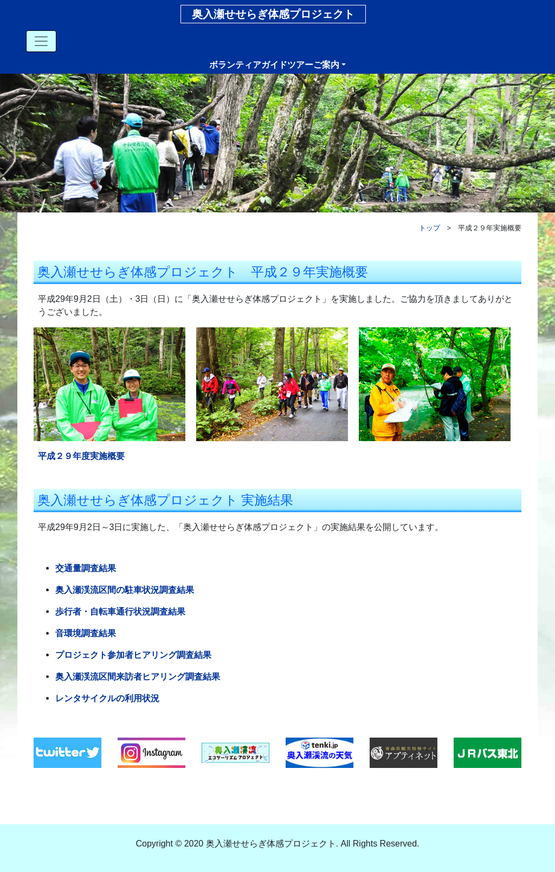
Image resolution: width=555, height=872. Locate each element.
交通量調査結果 (85, 568)
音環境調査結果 (85, 633)
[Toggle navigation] (41, 41)
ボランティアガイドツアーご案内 (274, 65)
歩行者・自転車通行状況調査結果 (120, 611)
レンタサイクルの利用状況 (107, 698)
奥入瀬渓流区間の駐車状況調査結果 (124, 590)
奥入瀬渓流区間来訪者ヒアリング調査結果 (137, 676)
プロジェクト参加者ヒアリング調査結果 (133, 655)
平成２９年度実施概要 (81, 456)
